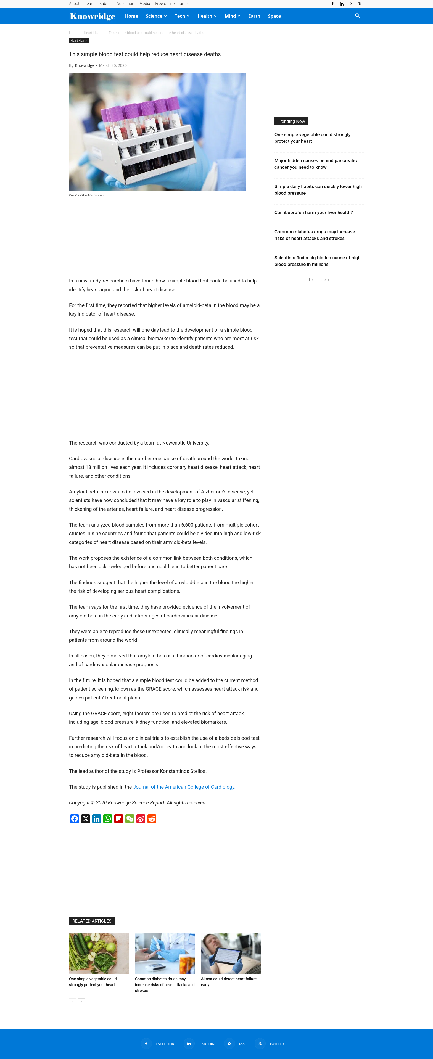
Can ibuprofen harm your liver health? (313, 212)
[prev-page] (72, 1001)
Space (274, 16)
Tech (182, 16)
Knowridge (84, 65)
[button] (357, 16)
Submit (105, 3)
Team (89, 3)
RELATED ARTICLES (91, 921)
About (74, 3)
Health (207, 16)
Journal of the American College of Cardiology (183, 787)
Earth (254, 16)
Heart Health (93, 32)
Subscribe (125, 3)
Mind (233, 16)
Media (144, 3)
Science (156, 16)
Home (131, 16)
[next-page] (81, 1001)
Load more (319, 279)
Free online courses (172, 3)
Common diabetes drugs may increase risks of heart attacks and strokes (165, 985)
